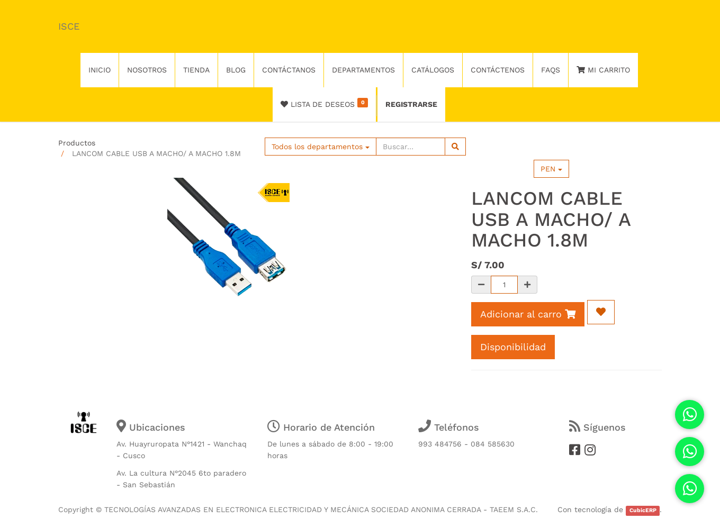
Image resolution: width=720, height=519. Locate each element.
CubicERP (642, 510)
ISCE (68, 26)
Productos (76, 143)
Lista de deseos (324, 103)
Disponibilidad (513, 346)
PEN (551, 169)
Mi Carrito (603, 70)
